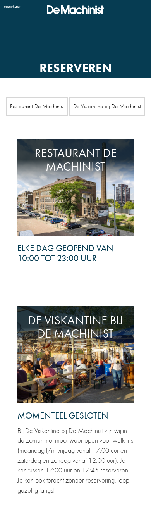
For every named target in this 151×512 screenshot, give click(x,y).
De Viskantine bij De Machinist (107, 106)
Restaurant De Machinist (37, 106)
